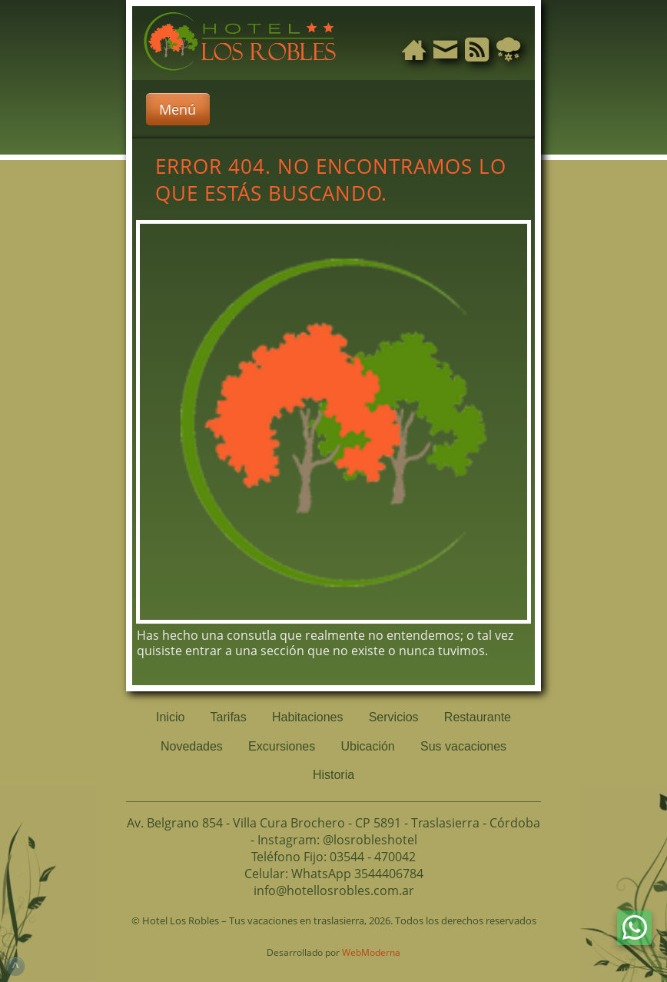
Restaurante (477, 717)
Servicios (394, 717)
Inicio (170, 717)
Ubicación (368, 746)
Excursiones (281, 746)
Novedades (192, 746)
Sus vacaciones (463, 746)
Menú (177, 109)
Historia (333, 774)
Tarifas (229, 717)
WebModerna (371, 952)
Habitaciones (307, 717)
